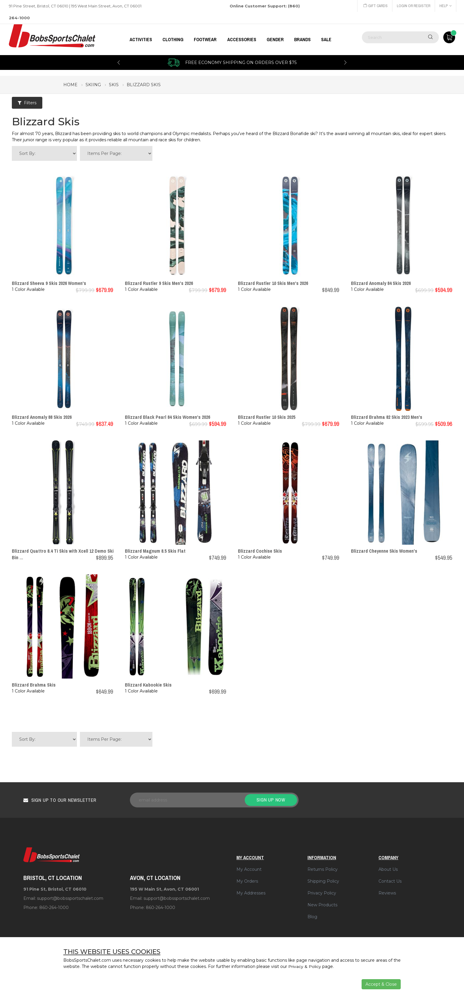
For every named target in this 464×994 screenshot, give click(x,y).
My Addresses (250, 893)
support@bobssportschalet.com (70, 898)
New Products (322, 905)
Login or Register (413, 5)
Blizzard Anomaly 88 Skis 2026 (42, 417)
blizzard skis (144, 84)
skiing (93, 84)
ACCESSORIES (241, 39)
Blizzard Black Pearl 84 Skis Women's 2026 (167, 417)
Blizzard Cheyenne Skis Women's (384, 551)
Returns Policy (322, 869)
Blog (312, 916)
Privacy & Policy (304, 966)
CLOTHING (172, 39)
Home (70, 84)
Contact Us (390, 881)
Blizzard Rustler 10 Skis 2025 (266, 417)
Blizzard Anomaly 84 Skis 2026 (381, 283)
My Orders (247, 881)
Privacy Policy (321, 893)
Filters (27, 102)
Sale (326, 39)
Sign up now (271, 799)
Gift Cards (374, 5)
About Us (388, 869)
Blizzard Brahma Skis (34, 685)
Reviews (387, 893)
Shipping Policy (323, 881)
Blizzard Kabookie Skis (148, 685)
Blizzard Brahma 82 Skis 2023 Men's (386, 417)
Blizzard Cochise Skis (260, 551)
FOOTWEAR (205, 39)
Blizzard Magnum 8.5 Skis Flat (155, 551)
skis (114, 84)
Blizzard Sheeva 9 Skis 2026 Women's (49, 283)
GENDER (275, 39)
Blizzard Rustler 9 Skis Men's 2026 (159, 283)
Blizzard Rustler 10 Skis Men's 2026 (273, 283)
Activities (141, 39)
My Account (249, 869)
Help (445, 5)
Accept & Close (381, 984)
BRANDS (302, 39)
